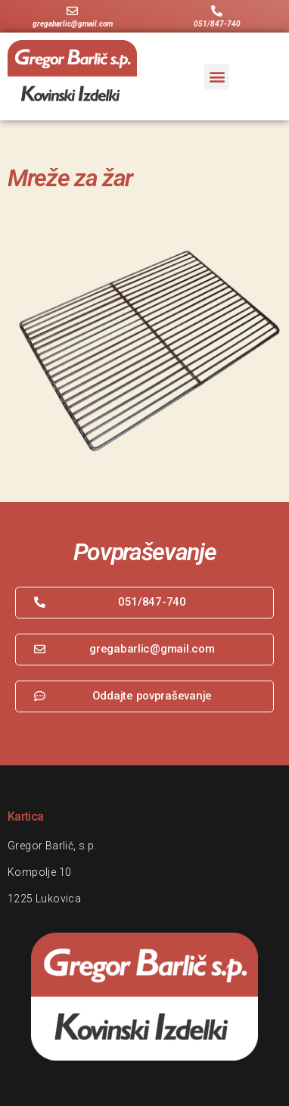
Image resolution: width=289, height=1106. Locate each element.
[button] (216, 76)
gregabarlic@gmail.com (73, 24)
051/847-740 (217, 24)
